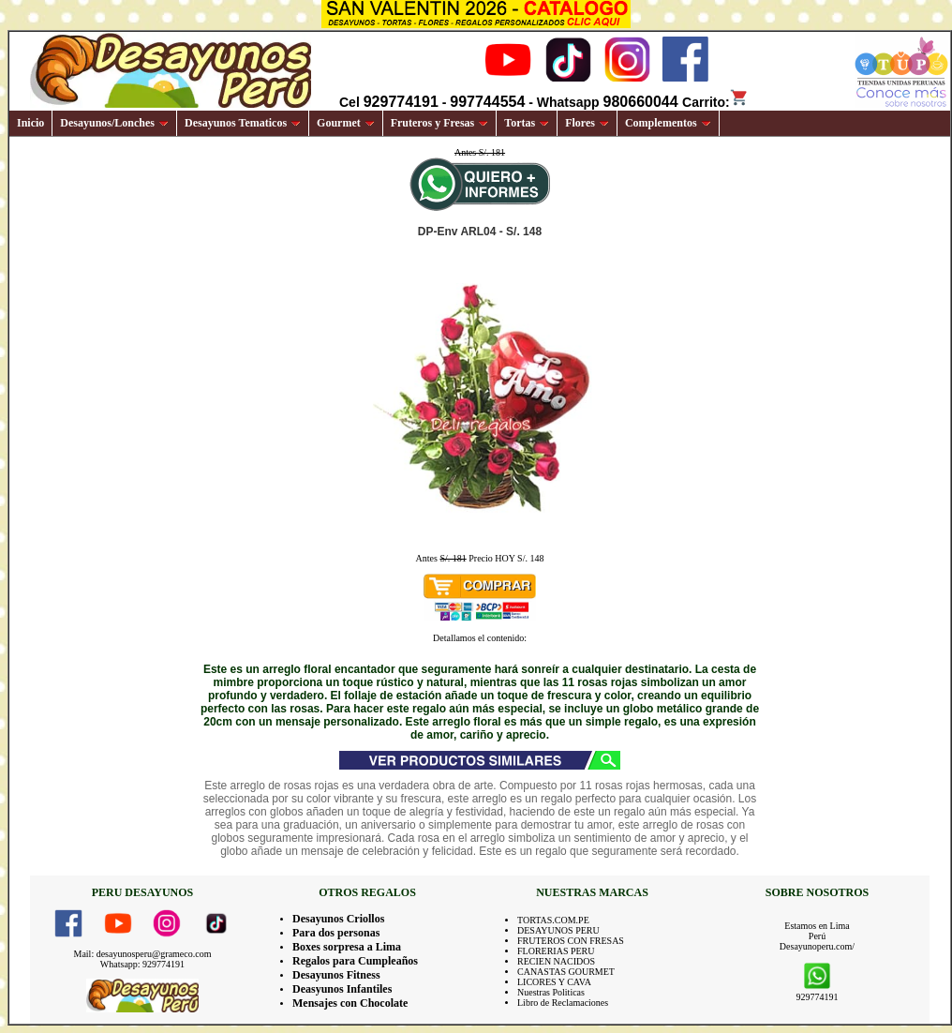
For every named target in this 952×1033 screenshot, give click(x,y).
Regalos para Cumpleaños (355, 960)
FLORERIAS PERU (556, 951)
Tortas (526, 122)
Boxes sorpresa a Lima (346, 946)
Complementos (668, 122)
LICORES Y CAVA (554, 982)
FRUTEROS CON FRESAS (570, 941)
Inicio (30, 122)
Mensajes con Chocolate (350, 1003)
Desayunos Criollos (338, 918)
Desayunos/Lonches (114, 122)
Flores (587, 122)
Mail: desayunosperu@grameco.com (143, 954)
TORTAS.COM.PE (553, 920)
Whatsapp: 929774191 (142, 964)
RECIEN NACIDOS (556, 961)
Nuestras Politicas (551, 992)
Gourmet (346, 122)
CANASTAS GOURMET (566, 971)
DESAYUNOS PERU (558, 930)
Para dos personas (335, 932)
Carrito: (715, 102)
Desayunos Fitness (336, 974)
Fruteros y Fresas (440, 122)
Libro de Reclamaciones (562, 1002)
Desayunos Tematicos (243, 122)
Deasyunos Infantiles (342, 989)
